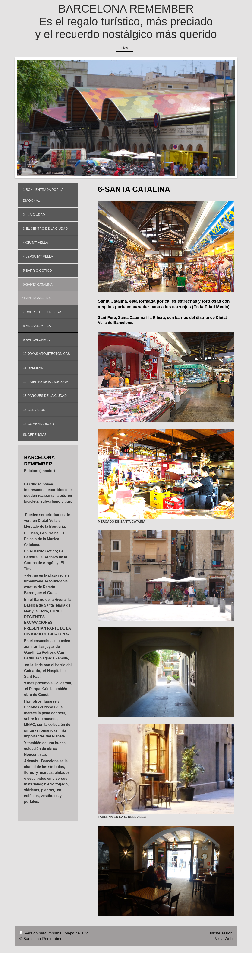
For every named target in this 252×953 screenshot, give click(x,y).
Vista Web (224, 939)
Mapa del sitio (77, 933)
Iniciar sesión (221, 933)
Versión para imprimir (41, 933)
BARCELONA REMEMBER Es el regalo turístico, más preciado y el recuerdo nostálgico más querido (126, 21)
